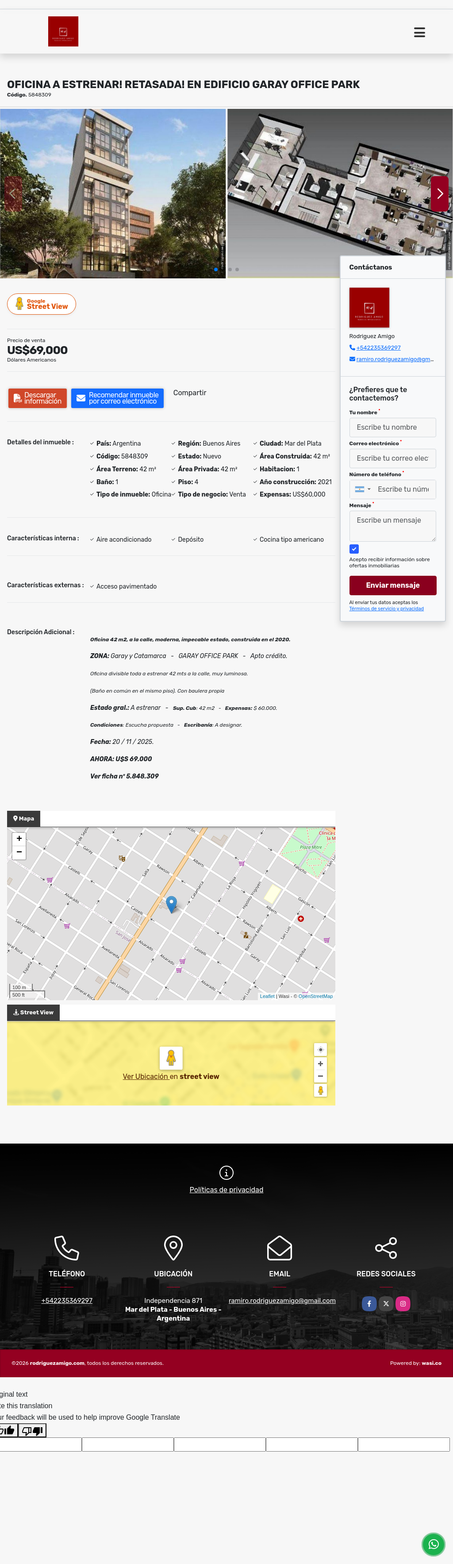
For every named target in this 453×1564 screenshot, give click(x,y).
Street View (42, 304)
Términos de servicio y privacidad (386, 609)
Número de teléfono (376, 474)
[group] (113, 193)
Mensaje (361, 504)
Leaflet (267, 996)
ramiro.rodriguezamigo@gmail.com (403, 359)
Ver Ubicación (146, 1076)
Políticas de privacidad (227, 1190)
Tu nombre (364, 412)
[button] (216, 269)
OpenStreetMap (316, 996)
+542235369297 (379, 347)
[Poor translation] (32, 1430)
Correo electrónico (375, 443)
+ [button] (19, 839)
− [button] (19, 852)
